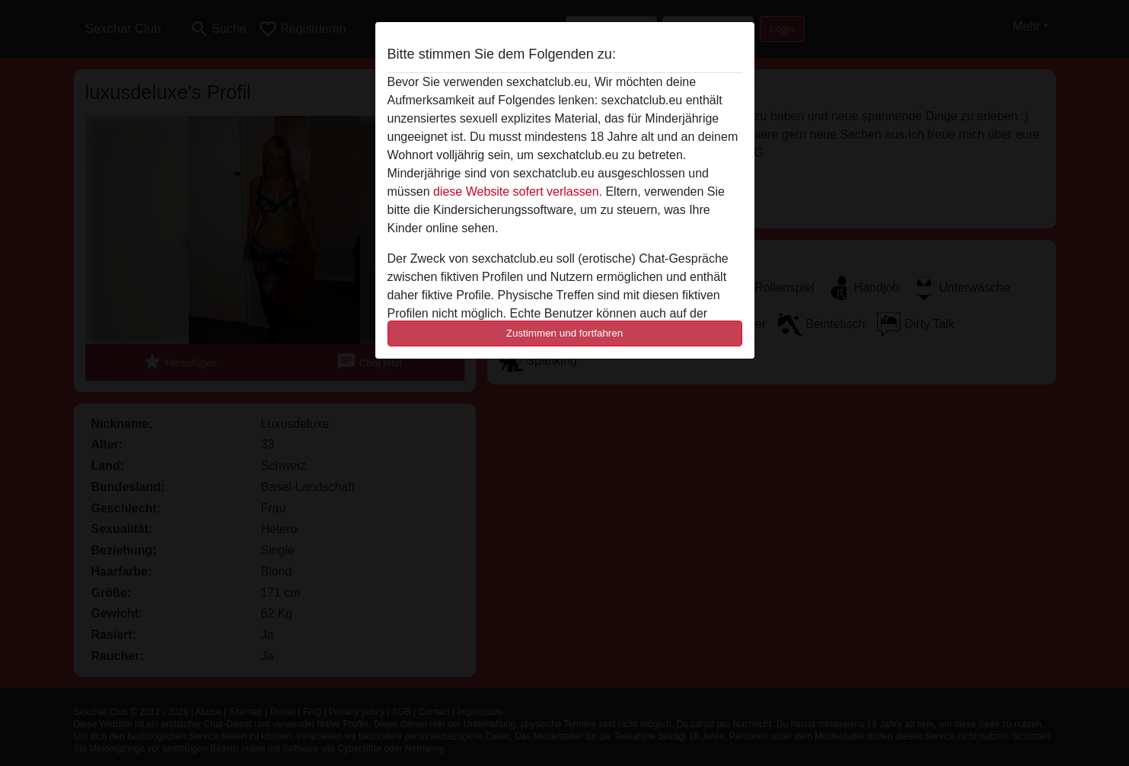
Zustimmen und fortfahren (565, 333)
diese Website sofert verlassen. (517, 191)
